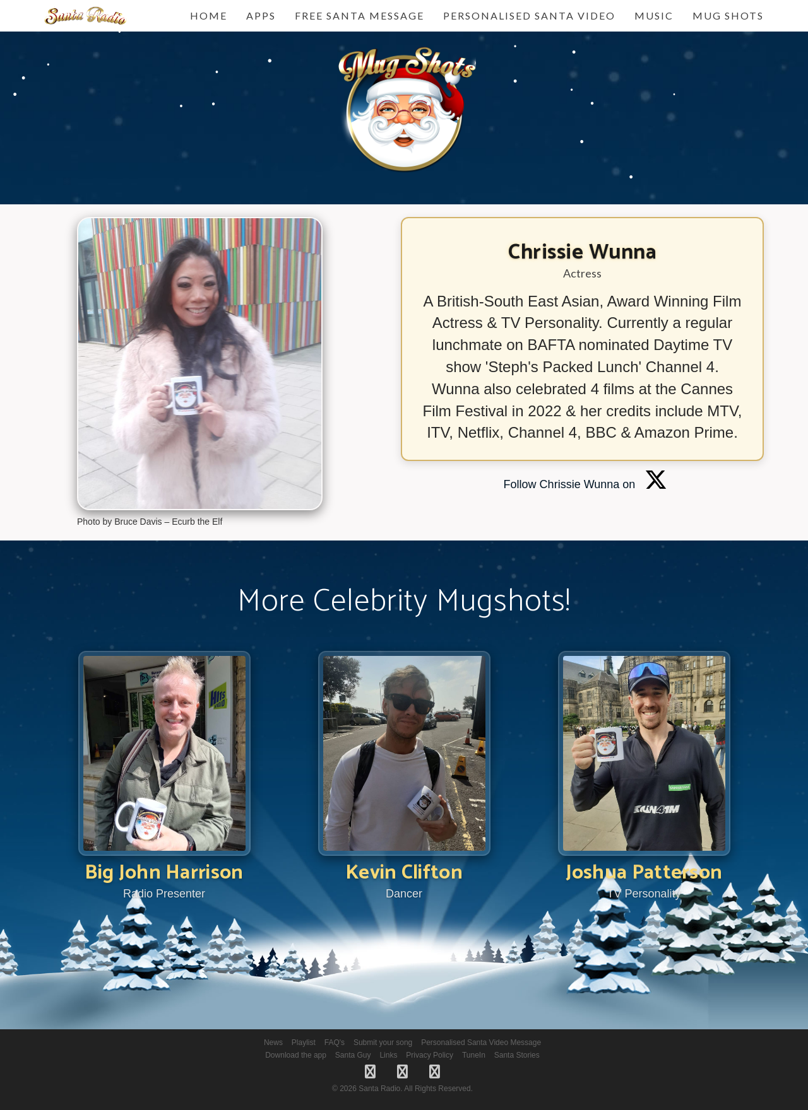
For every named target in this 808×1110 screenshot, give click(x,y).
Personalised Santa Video (529, 15)
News (273, 1042)
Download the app (295, 1055)
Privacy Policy (429, 1055)
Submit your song (383, 1042)
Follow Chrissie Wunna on (586, 484)
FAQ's (334, 1042)
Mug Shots (728, 15)
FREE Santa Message (359, 15)
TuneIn (473, 1055)
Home (208, 15)
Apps (261, 15)
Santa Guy (353, 1055)
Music (654, 15)
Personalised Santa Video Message (481, 1042)
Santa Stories (517, 1055)
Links (388, 1055)
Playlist (304, 1042)
